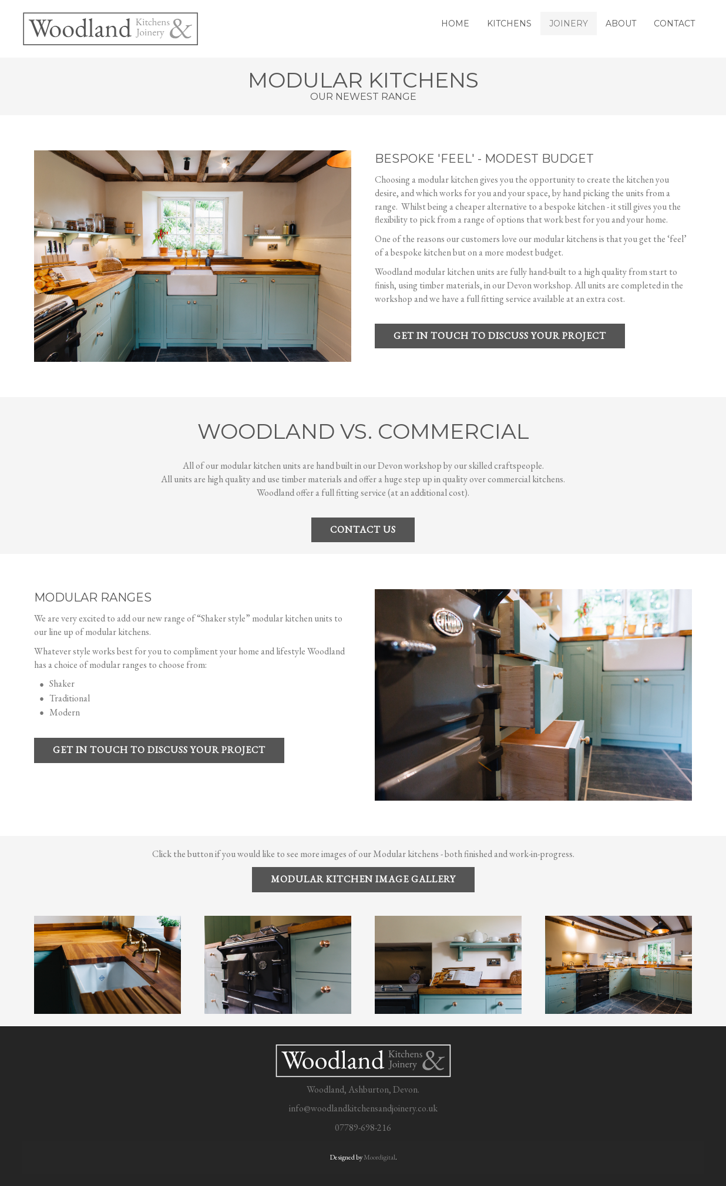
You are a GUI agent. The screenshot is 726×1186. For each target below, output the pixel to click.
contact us (363, 529)
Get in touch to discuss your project (500, 336)
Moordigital (379, 1157)
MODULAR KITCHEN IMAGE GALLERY (363, 879)
